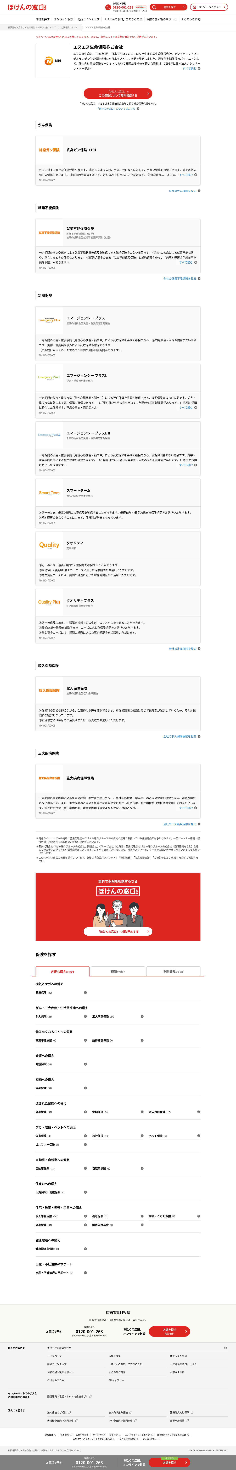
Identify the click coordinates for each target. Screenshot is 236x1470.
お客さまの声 (177, 1372)
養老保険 (101, 1216)
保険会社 (173, 971)
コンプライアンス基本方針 (139, 1434)
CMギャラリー (116, 1380)
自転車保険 (101, 1168)
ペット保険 (158, 1136)
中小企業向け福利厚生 (123, 1420)
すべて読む (191, 68)
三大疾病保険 (103, 1016)
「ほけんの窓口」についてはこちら (118, 108)
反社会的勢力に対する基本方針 (173, 1434)
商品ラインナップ (88, 19)
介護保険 (44, 1064)
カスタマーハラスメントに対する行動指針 (94, 1439)
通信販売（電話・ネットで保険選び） (69, 1396)
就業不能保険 (46, 1040)
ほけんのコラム (55, 1380)
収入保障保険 (160, 1112)
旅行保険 (101, 1136)
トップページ (54, 1356)
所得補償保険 (103, 1040)
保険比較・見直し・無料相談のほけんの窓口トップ (31, 27)
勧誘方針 (115, 1434)
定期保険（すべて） (70, 27)
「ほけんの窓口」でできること (123, 19)
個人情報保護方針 (129, 1439)
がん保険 (44, 1016)
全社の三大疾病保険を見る (181, 824)
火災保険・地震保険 (51, 1192)
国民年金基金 (103, 1225)
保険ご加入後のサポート (162, 19)
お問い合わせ (82, 1434)
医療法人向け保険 (181, 1412)
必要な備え (62, 971)
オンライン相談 (63, 19)
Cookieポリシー (152, 1439)
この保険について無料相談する (124, 93)
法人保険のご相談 (59, 1412)
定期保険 (101, 1112)
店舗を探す (43, 19)
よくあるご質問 (190, 19)
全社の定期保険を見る (184, 649)
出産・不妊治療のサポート (55, 1272)
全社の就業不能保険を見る (181, 278)
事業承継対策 (179, 1420)
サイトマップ (99, 1434)
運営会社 (50, 1434)
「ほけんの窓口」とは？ (183, 1364)
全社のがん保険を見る (184, 191)
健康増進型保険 (48, 1249)
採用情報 (66, 1434)
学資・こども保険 (162, 1216)
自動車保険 (46, 1168)
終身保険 (44, 1088)
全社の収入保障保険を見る (181, 736)
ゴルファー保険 (48, 1144)
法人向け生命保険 (120, 1412)
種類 (118, 971)
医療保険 (44, 992)
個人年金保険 (47, 1216)
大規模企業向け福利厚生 (62, 1420)
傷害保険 (44, 1136)
